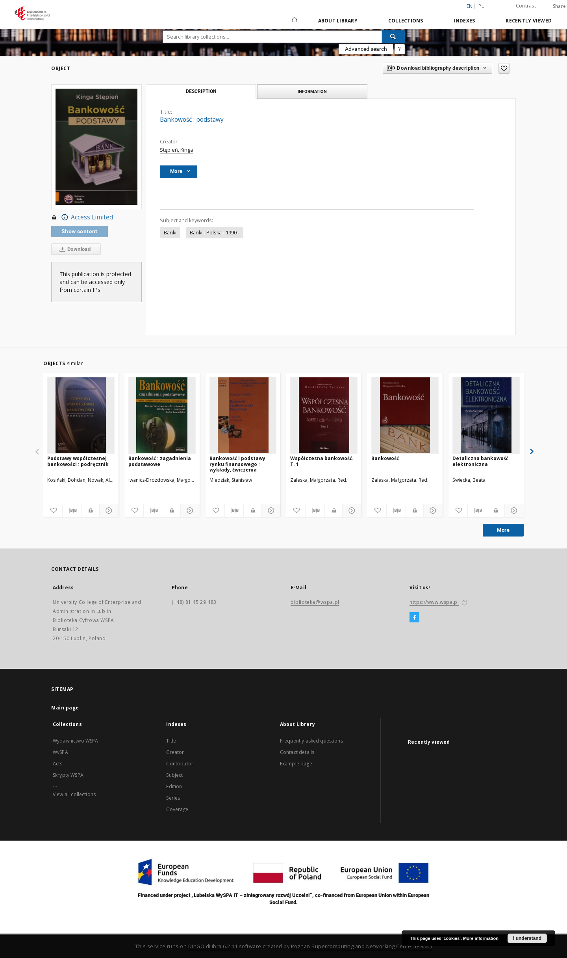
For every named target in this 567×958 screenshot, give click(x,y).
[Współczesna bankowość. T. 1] (324, 415)
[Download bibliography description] (72, 510)
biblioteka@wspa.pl (315, 602)
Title (171, 740)
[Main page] (294, 20)
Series (173, 798)
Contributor (179, 763)
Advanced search (366, 49)
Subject (174, 775)
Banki (170, 232)
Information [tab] (312, 91)
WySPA (60, 752)
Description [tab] (201, 91)
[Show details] (107, 510)
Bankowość (385, 458)
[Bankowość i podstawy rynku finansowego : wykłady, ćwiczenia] (243, 415)
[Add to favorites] (504, 68)
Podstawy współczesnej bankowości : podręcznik (78, 461)
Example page (296, 763)
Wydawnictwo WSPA (75, 740)
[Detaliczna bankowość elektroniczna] (486, 415)
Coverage (177, 809)
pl (481, 6)
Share (559, 6)
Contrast (526, 5)
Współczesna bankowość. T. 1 (322, 461)
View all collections (74, 794)
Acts (58, 763)
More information (480, 938)
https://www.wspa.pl (434, 602)
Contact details (297, 752)
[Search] (393, 36)
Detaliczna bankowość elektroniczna (480, 461)
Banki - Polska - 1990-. (214, 232)
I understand (527, 938)
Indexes (464, 20)
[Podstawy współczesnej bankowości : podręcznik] (81, 415)
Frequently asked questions (311, 740)
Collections (405, 20)
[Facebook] (414, 617)
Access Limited (82, 217)
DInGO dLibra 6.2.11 (213, 946)
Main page (65, 707)
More (503, 530)
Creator (175, 752)
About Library (338, 20)
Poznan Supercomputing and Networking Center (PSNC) (361, 946)
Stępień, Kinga (176, 150)
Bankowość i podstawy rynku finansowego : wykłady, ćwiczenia (237, 464)
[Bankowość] (405, 415)
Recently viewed (529, 20)
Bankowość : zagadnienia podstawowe (159, 461)
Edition (174, 786)
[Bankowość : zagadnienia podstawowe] (162, 415)
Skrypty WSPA (68, 775)
